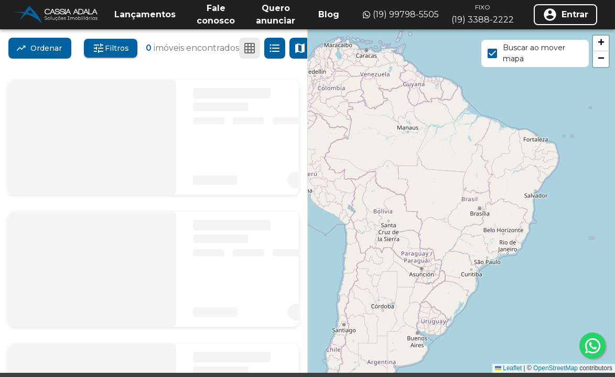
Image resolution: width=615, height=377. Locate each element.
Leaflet (508, 368)
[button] (601, 43)
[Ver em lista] (274, 48)
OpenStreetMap (555, 368)
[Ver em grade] (249, 48)
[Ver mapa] (299, 48)
